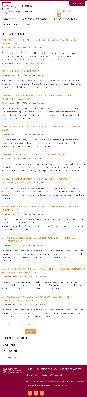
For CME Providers (65, 19)
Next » (30, 325)
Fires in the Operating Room (20, 71)
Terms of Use (43, 385)
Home (29, 369)
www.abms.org (60, 385)
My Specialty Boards (35, 19)
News (27, 24)
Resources (10, 24)
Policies (79, 381)
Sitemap (30, 385)
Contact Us (77, 3)
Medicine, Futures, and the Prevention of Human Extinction (42, 178)
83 (22, 325)
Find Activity (9, 19)
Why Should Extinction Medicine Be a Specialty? (33, 154)
